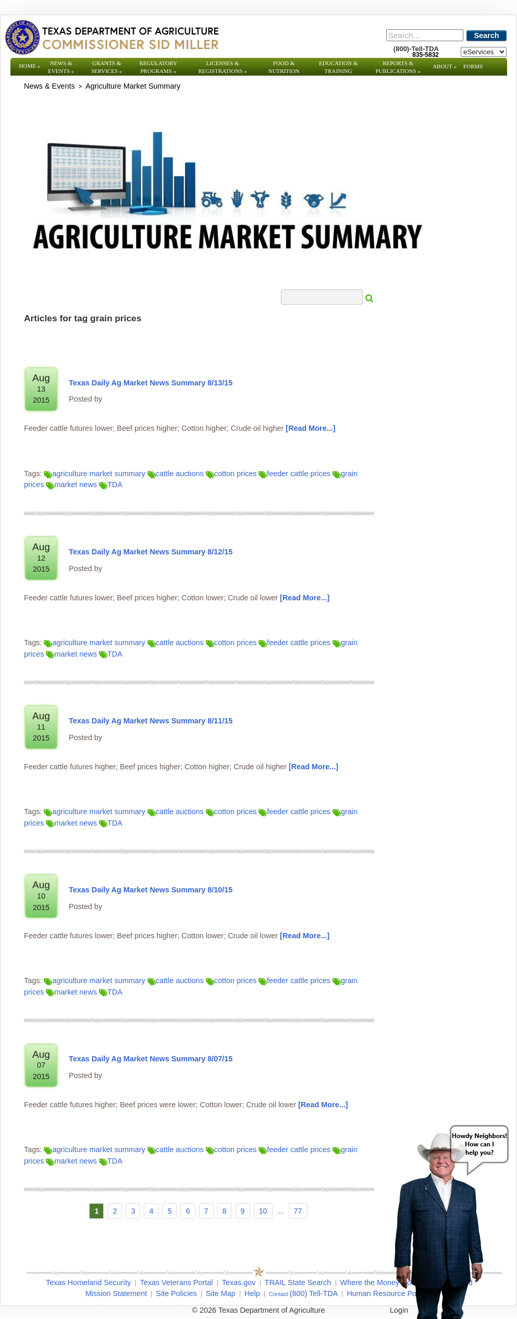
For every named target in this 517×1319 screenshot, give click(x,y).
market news (71, 484)
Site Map (221, 1293)
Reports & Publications (397, 67)
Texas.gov (239, 1282)
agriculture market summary (94, 473)
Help (252, 1293)
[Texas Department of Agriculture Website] (111, 37)
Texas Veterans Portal (176, 1282)
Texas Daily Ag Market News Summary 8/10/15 (150, 890)
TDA (110, 484)
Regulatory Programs (158, 67)
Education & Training (338, 67)
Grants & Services (106, 67)
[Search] (424, 35)
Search (486, 35)
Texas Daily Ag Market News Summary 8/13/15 (150, 383)
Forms (473, 66)
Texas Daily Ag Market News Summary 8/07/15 (150, 1059)
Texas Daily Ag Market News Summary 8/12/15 (150, 552)
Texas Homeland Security (88, 1282)
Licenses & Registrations (223, 67)
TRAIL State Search (298, 1282)
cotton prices (231, 473)
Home (30, 66)
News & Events (61, 67)
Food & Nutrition (284, 67)
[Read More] (310, 428)
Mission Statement (116, 1293)
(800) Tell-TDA (314, 1293)
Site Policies (176, 1293)
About (445, 66)
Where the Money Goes (380, 1282)
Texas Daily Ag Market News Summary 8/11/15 (150, 721)
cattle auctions (175, 473)
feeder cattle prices (294, 473)
